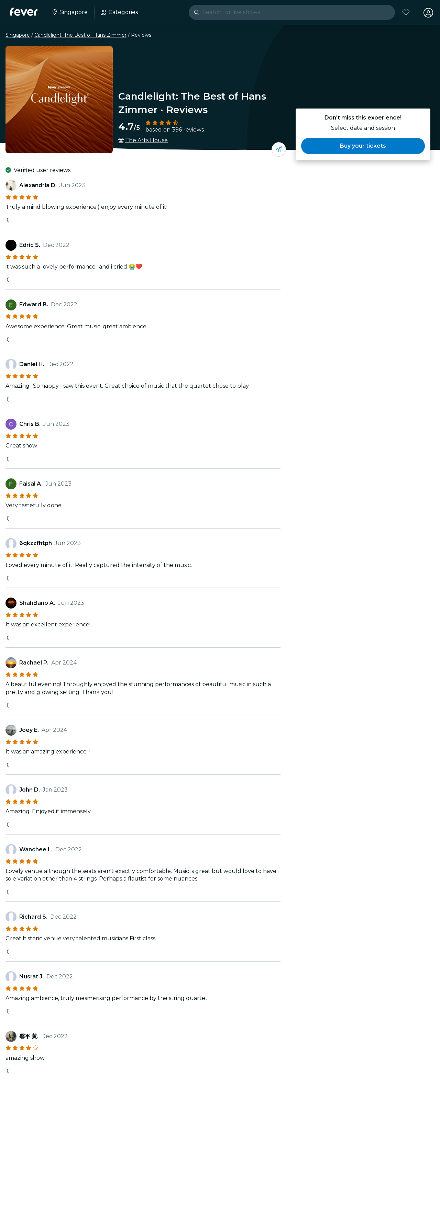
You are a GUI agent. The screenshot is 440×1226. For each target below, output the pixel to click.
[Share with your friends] (279, 149)
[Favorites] (404, 12)
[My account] (427, 12)
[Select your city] (70, 12)
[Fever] (24, 11)
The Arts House (146, 140)
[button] (363, 146)
